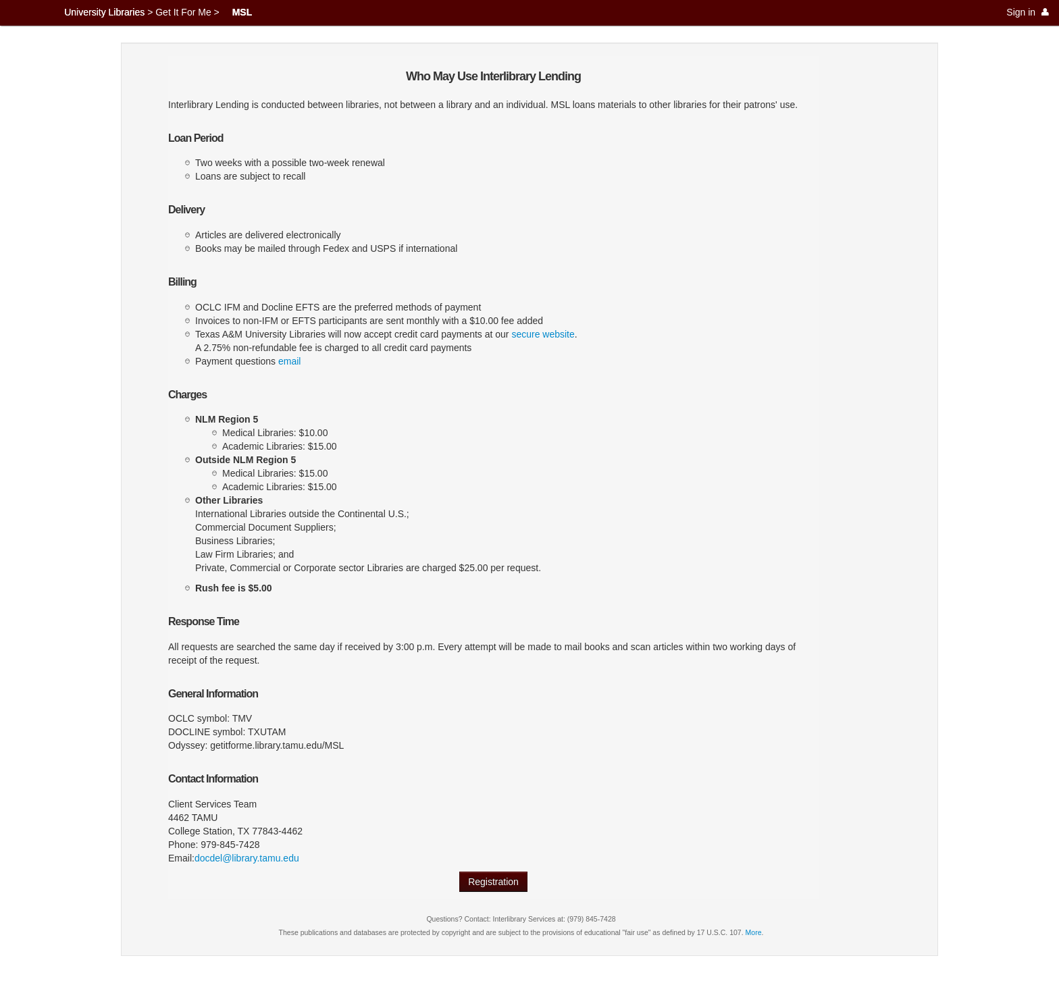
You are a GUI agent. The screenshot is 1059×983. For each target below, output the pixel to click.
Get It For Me (183, 12)
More (754, 932)
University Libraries (104, 12)
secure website (542, 334)
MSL (242, 12)
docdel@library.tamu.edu (247, 858)
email (289, 361)
